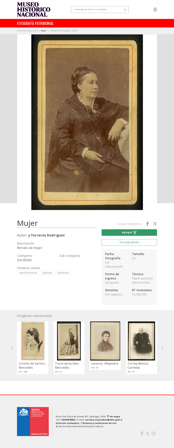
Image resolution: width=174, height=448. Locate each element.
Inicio (44, 30)
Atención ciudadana (67, 423)
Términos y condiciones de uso (98, 423)
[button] (12, 347)
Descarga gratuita (129, 242)
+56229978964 (67, 419)
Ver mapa (113, 416)
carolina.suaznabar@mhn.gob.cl (103, 419)
